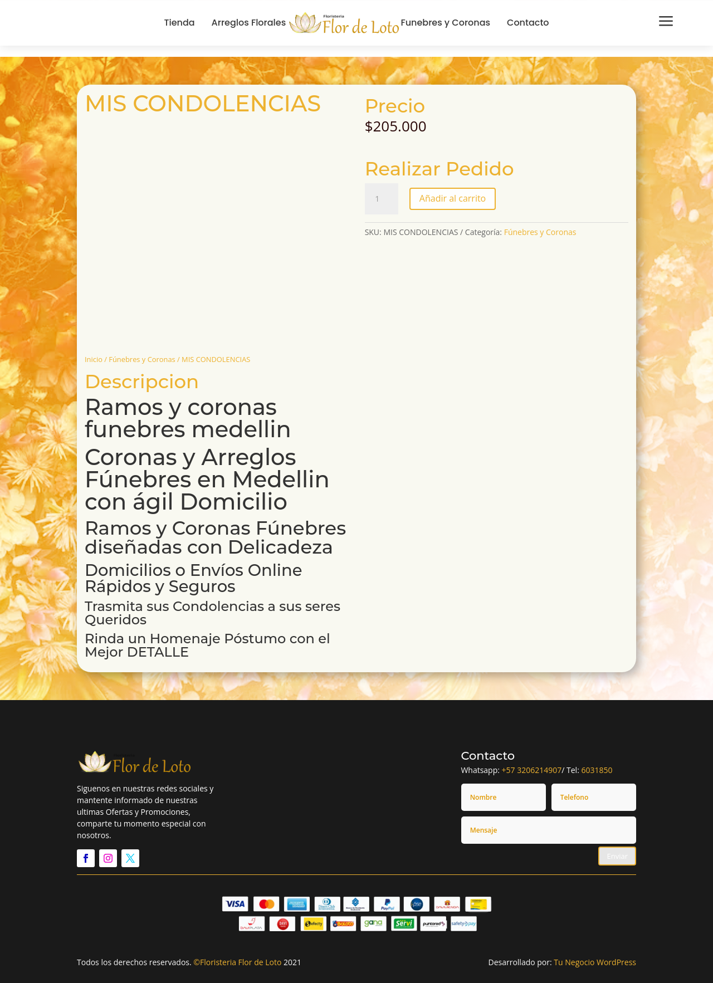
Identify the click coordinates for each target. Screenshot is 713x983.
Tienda (179, 22)
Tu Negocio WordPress (595, 962)
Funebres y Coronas (445, 22)
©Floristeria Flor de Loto (237, 962)
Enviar (617, 856)
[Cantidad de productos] (381, 198)
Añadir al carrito (452, 198)
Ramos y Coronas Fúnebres (215, 528)
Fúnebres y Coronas (142, 359)
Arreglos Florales (249, 22)
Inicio (93, 359)
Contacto (528, 22)
